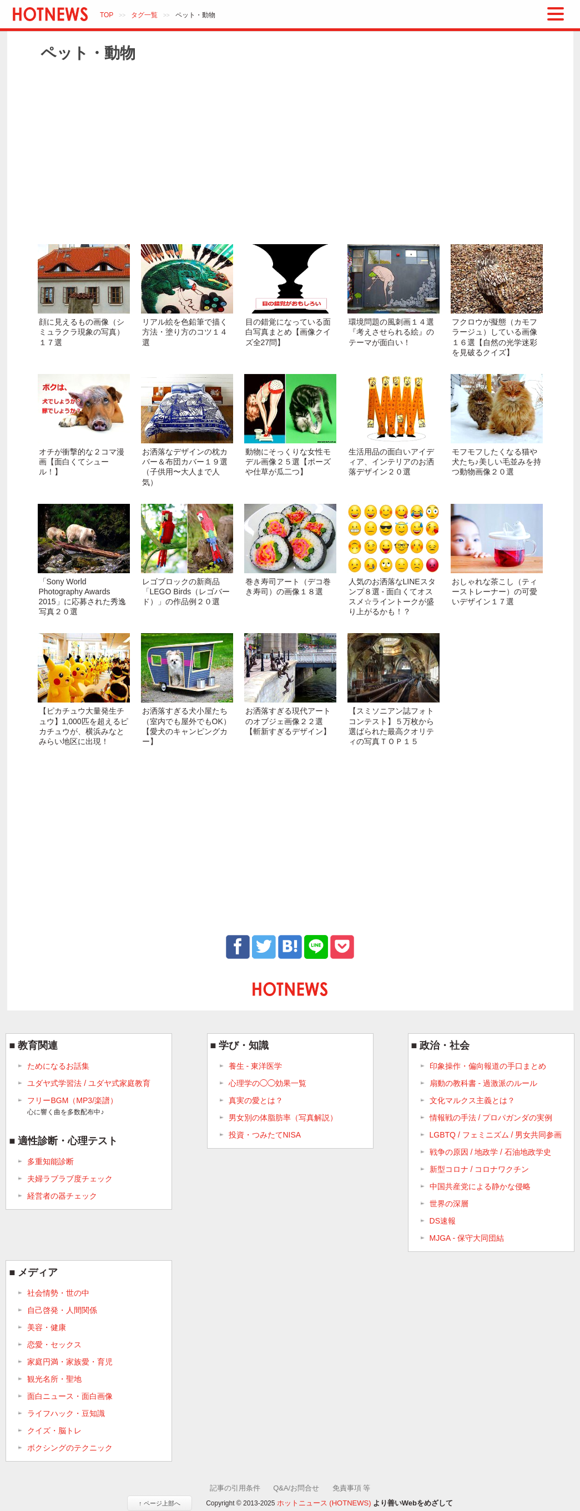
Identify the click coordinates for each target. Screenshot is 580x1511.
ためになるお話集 (58, 1066)
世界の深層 (449, 1203)
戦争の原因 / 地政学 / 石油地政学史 (490, 1152)
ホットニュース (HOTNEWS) (324, 1503)
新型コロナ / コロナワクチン (479, 1169)
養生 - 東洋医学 (255, 1066)
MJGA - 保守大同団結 (467, 1238)
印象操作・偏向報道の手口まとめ (488, 1066)
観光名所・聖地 (54, 1378)
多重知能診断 (50, 1161)
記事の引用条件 (235, 1488)
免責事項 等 (351, 1488)
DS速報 (443, 1220)
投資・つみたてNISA (265, 1134)
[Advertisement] (290, 152)
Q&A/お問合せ (296, 1488)
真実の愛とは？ (256, 1100)
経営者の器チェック (62, 1195)
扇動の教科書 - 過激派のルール (483, 1083)
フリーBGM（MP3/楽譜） (72, 1106)
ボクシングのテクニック (70, 1447)
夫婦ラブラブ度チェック (70, 1178)
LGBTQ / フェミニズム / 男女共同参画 (496, 1134)
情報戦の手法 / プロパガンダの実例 (491, 1117)
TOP (106, 15)
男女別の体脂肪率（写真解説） (283, 1117)
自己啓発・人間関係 (62, 1310)
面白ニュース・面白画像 (70, 1396)
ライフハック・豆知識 (66, 1413)
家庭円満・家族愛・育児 (70, 1361)
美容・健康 (46, 1327)
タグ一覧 (144, 15)
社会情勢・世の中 (58, 1292)
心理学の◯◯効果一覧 (267, 1083)
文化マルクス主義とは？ (472, 1100)
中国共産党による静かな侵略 (480, 1186)
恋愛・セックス (54, 1344)
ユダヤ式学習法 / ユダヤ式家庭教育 (88, 1083)
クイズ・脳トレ (54, 1430)
